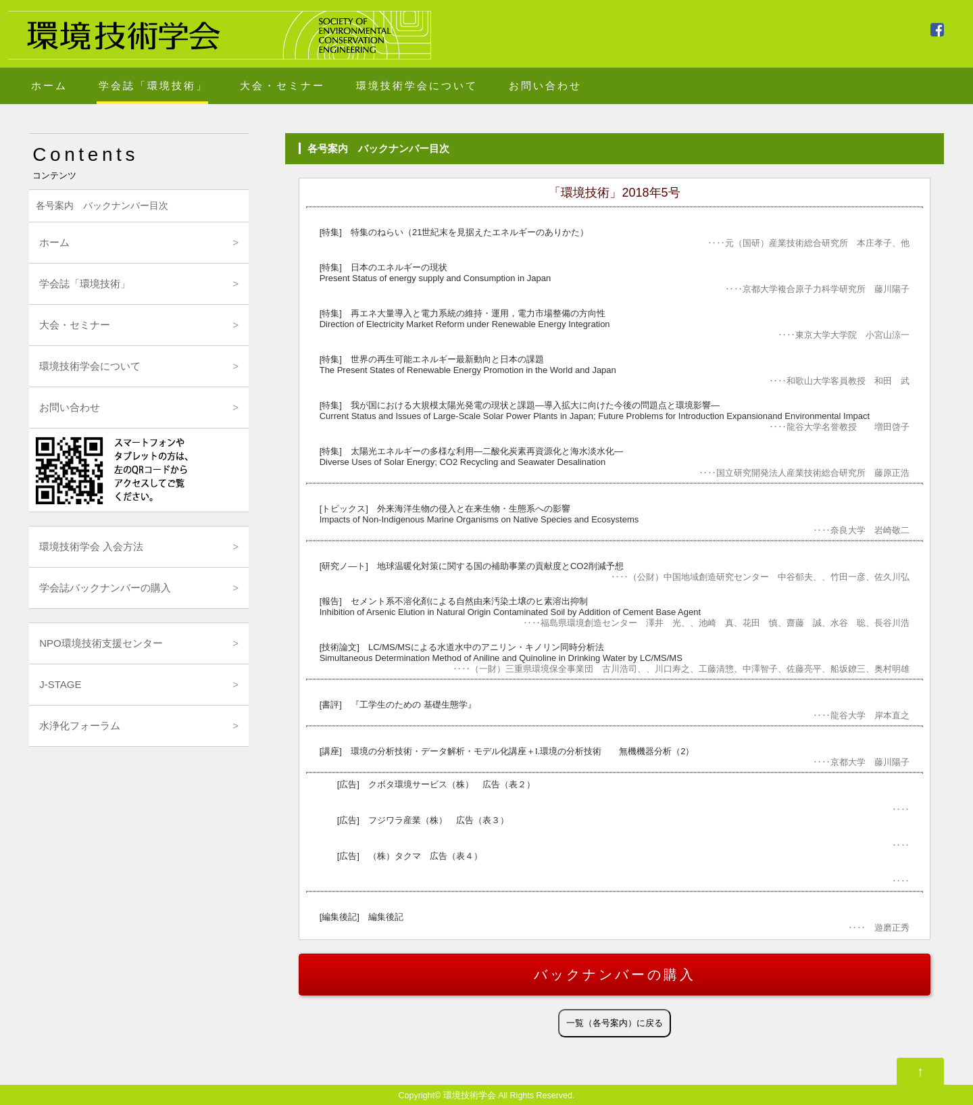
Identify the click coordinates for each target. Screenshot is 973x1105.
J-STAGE (60, 684)
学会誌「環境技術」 (153, 85)
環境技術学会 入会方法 (91, 546)
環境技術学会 (469, 1095)
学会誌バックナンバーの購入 (105, 587)
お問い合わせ (545, 85)
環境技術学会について (417, 85)
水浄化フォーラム (79, 725)
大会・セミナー (282, 85)
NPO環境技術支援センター (101, 643)
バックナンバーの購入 (615, 974)
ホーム (49, 85)
